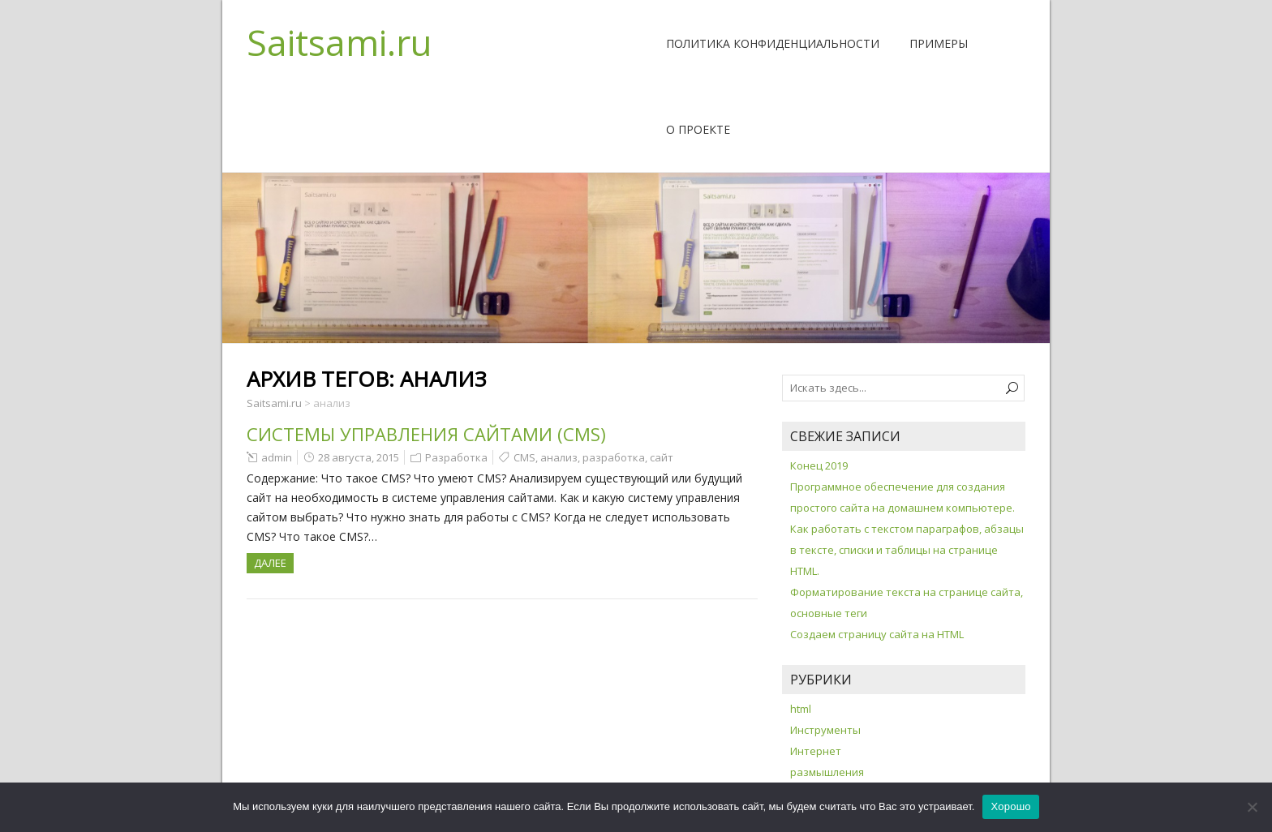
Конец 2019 (819, 465)
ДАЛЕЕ (270, 562)
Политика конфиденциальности (772, 43)
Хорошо (1010, 806)
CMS (524, 457)
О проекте (698, 129)
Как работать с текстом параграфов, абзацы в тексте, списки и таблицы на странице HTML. (907, 549)
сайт (661, 457)
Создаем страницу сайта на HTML (877, 634)
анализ (559, 457)
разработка (613, 457)
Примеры (938, 43)
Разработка (456, 457)
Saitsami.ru (339, 42)
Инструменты (825, 730)
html (800, 708)
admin (276, 457)
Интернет (815, 751)
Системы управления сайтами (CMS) (426, 434)
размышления (827, 772)
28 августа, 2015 (358, 457)
